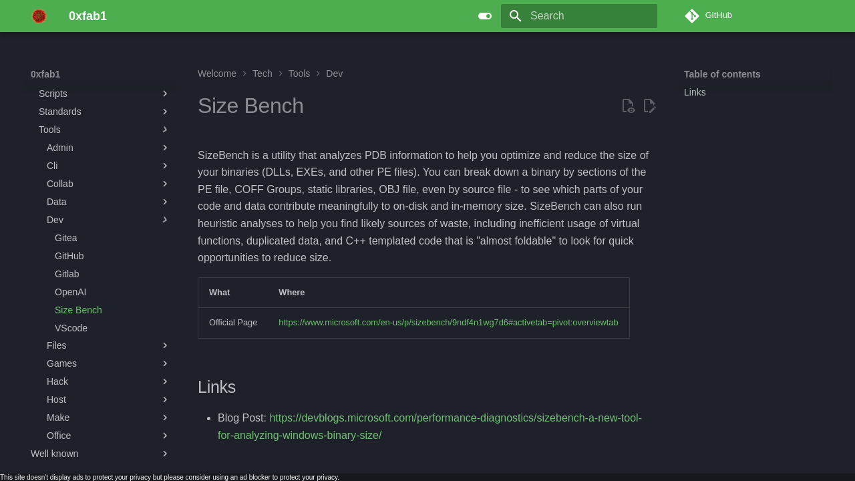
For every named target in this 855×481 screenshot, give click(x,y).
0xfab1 (45, 74)
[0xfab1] (39, 16)
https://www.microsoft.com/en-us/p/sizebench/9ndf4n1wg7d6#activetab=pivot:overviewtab (448, 322)
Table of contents (722, 74)
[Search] (579, 16)
